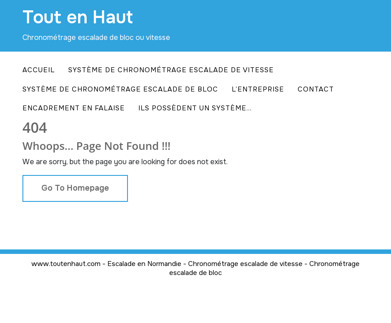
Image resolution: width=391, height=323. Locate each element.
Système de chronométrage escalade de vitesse (171, 69)
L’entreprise (258, 89)
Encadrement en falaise (73, 108)
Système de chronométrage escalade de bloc (120, 89)
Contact (316, 89)
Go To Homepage (75, 188)
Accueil (38, 69)
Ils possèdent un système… (195, 108)
